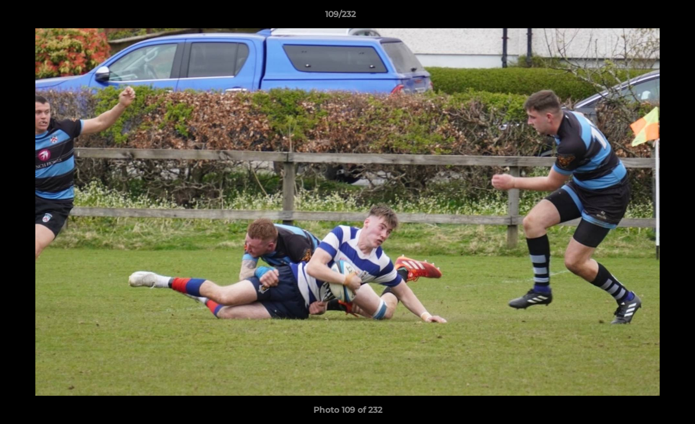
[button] (645, 17)
